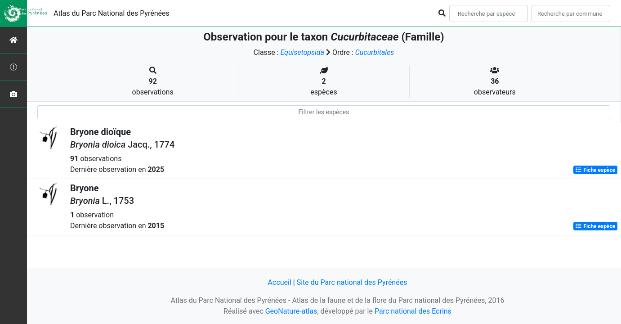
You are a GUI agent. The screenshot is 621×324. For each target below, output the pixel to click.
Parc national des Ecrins (413, 311)
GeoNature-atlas (291, 311)
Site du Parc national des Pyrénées (352, 282)
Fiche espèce (595, 170)
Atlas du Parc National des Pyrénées (112, 13)
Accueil (279, 282)
